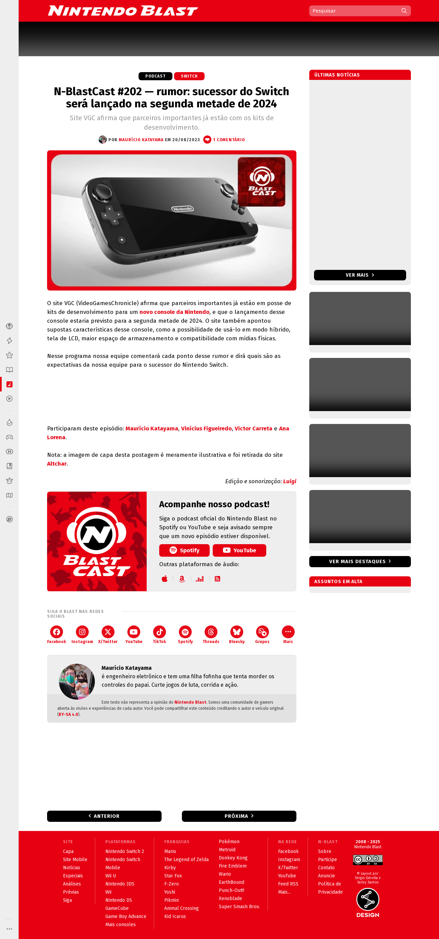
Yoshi (169, 892)
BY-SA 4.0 (68, 714)
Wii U (110, 876)
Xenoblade (230, 898)
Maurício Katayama (152, 428)
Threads (211, 634)
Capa (68, 851)
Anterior (107, 816)
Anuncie (326, 876)
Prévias (71, 892)
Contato (326, 868)
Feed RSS (288, 884)
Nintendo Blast (190, 702)
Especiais (73, 876)
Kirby (170, 868)
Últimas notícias (337, 75)
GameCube (117, 908)
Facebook (56, 634)
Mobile (112, 868)
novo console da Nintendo (174, 312)
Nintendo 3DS (119, 884)
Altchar (57, 463)
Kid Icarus (175, 916)
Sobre (324, 851)
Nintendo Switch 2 (124, 851)
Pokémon (229, 842)
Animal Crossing (181, 908)
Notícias (71, 868)
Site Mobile (75, 859)
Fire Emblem (233, 866)
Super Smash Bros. (239, 907)
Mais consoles (120, 924)
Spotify (184, 550)
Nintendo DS (118, 900)
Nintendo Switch (122, 859)
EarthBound (231, 882)
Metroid (227, 850)
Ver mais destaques (357, 561)
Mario (170, 851)
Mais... (284, 892)
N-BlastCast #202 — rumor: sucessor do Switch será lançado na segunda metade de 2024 (171, 97)
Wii (108, 892)
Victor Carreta (253, 428)
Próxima (236, 816)
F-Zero (171, 884)
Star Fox (173, 876)
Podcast (155, 76)
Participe (327, 859)
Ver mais (360, 275)
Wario (225, 874)
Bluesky (237, 634)
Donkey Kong (233, 858)
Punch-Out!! (231, 890)
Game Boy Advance (125, 916)
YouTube (239, 550)
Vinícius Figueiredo (206, 428)
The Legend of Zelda (186, 859)
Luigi (289, 481)
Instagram (82, 634)
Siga (67, 900)
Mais (288, 634)
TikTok (159, 634)
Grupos (262, 634)
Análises (72, 884)
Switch (189, 76)
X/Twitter (108, 634)
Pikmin (171, 900)
